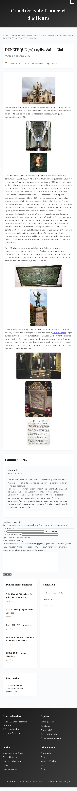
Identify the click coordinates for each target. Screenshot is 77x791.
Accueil (5, 36)
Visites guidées (47, 725)
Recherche (49, 609)
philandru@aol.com (11, 737)
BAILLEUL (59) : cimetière (18, 629)
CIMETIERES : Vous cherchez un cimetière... (27, 36)
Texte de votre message (13, 541)
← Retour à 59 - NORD (53, 596)
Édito (43, 773)
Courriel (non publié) (12, 534)
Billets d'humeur (10, 761)
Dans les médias (10, 773)
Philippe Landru (37, 64)
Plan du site (49, 603)
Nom (5, 531)
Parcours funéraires (49, 738)
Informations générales (13, 757)
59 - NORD (7, 38)
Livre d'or (7, 769)
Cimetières (45, 730)
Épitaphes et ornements (51, 742)
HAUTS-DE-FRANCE (65, 36)
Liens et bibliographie (12, 765)
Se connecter (51, 531)
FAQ (43, 769)
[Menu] (72, 2)
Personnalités (47, 734)
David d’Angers (59, 333)
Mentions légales (48, 765)
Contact (44, 761)
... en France (51, 36)
